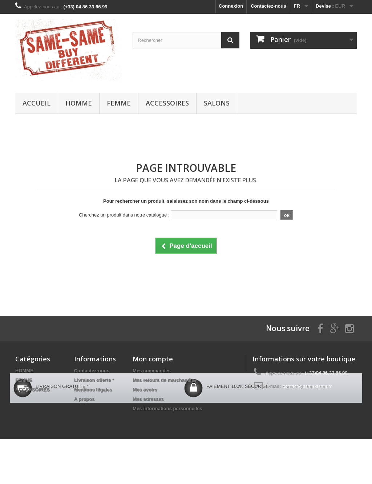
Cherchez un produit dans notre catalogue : (124, 215)
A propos (84, 399)
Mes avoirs (145, 389)
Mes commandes (152, 370)
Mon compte (153, 358)
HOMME (78, 103)
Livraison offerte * (94, 380)
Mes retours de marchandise (165, 380)
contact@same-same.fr (307, 386)
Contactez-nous (268, 6)
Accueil (36, 103)
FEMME (119, 103)
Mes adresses (148, 399)
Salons (217, 103)
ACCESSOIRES (167, 103)
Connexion (231, 6)
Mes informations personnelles (167, 408)
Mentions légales (93, 389)
